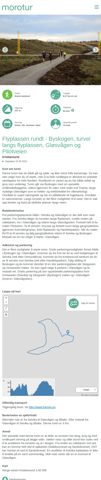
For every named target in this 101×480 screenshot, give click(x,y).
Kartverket (94, 395)
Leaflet (84, 395)
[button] (68, 332)
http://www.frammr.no (42, 407)
